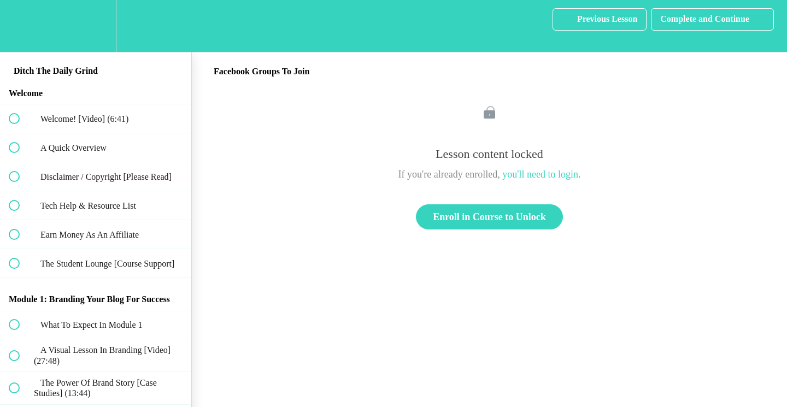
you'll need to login (540, 174)
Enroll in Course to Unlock (489, 216)
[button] (20, 26)
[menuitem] (95, 26)
